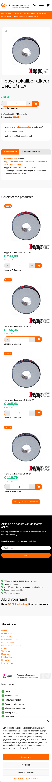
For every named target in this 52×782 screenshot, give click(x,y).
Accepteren (26, 757)
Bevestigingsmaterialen (10, 639)
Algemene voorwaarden (15, 708)
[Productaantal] (16, 104)
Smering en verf (7, 663)
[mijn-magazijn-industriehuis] (21, 5)
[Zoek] (33, 5)
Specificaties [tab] (10, 152)
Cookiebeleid (18, 778)
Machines (5, 654)
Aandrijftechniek (7, 642)
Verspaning (5, 651)
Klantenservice (11, 696)
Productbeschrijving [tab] (31, 152)
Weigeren (26, 765)
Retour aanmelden (13, 700)
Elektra (4, 648)
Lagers (4, 630)
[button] (47, 720)
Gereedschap (6, 633)
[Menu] (40, 5)
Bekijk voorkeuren (26, 772)
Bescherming (6, 657)
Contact (8, 691)
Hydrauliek (5, 660)
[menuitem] (33, 5)
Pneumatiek (6, 636)
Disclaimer (9, 717)
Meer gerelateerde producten (26, 502)
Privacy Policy (32, 778)
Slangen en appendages (11, 645)
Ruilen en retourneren (14, 704)
